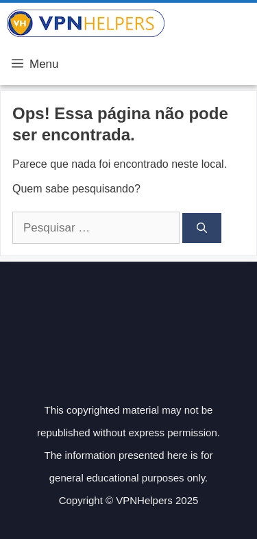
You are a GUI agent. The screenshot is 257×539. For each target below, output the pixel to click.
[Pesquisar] (201, 228)
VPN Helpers (211, 23)
